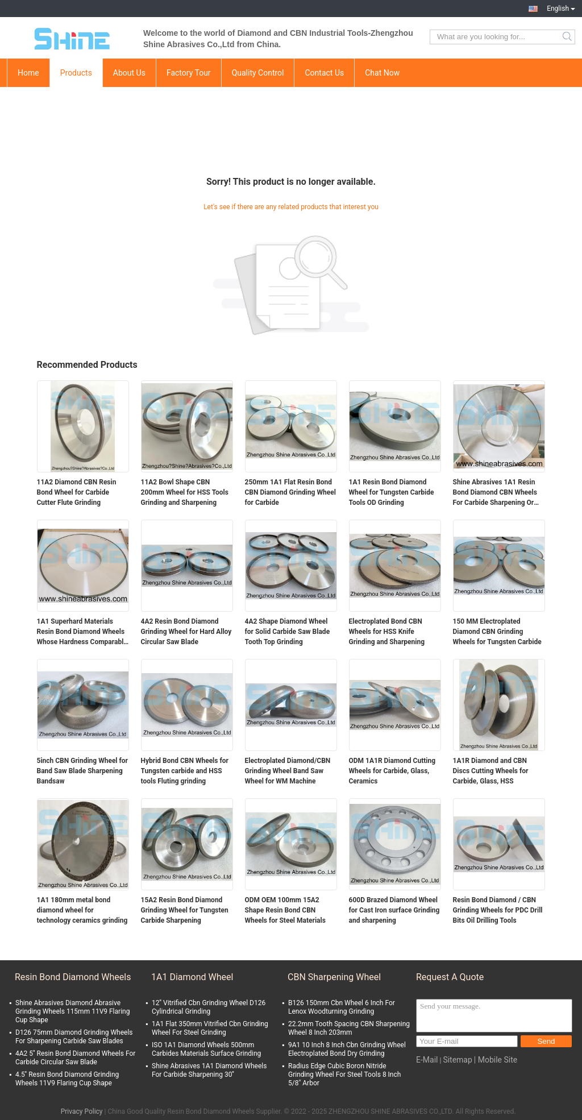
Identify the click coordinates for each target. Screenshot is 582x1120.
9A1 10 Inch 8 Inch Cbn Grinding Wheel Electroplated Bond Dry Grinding (347, 1049)
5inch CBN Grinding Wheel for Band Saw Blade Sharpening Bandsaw (82, 771)
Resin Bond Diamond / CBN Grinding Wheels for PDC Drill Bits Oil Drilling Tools (498, 910)
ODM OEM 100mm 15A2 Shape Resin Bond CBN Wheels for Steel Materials (285, 910)
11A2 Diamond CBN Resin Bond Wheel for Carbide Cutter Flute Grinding (77, 492)
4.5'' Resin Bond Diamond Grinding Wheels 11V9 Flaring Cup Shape (67, 1079)
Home (28, 72)
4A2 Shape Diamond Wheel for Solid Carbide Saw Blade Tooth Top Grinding (287, 631)
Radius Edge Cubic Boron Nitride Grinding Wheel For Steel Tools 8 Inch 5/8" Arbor (344, 1074)
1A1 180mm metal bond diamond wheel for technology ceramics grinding (82, 910)
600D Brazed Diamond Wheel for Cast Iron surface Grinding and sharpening (394, 910)
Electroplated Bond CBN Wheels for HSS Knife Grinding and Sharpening (387, 631)
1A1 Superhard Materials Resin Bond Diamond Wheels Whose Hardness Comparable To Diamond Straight (82, 632)
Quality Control (258, 72)
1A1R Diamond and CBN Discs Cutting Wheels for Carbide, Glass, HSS (491, 771)
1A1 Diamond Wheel (192, 977)
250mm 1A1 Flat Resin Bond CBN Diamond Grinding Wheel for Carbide (290, 492)
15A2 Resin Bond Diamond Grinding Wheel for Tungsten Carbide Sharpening (184, 910)
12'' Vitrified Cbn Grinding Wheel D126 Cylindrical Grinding (208, 1007)
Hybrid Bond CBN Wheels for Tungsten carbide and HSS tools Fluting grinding (184, 771)
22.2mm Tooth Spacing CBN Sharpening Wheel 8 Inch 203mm (349, 1028)
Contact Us (324, 72)
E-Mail (427, 1059)
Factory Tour (189, 72)
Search (568, 37)
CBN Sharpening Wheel (334, 977)
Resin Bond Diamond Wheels (73, 977)
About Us (129, 72)
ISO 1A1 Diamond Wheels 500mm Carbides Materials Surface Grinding (206, 1049)
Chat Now (382, 72)
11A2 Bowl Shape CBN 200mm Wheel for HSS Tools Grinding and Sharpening (184, 492)
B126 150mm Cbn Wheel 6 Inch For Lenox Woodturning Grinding (341, 1007)
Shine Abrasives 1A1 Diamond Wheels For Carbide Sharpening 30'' (209, 1070)
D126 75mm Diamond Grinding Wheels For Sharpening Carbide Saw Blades (74, 1036)
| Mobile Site (495, 1059)
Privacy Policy (82, 1111)
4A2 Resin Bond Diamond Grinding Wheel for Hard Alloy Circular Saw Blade (186, 631)
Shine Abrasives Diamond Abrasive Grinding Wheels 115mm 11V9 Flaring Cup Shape (72, 1011)
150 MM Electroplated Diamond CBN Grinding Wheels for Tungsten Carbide (497, 631)
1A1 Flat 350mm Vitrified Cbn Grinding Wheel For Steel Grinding (210, 1028)
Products (76, 72)
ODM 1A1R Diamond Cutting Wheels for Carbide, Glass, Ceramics (392, 771)
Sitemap (457, 1059)
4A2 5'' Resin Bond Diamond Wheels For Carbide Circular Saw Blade (75, 1058)
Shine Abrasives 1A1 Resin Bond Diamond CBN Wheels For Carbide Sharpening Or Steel (495, 493)
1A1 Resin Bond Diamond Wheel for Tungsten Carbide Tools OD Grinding (391, 492)
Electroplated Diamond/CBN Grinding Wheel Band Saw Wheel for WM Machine (288, 771)
